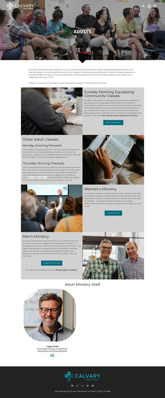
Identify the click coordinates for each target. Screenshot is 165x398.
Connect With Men (51, 263)
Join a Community (113, 123)
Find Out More (113, 213)
